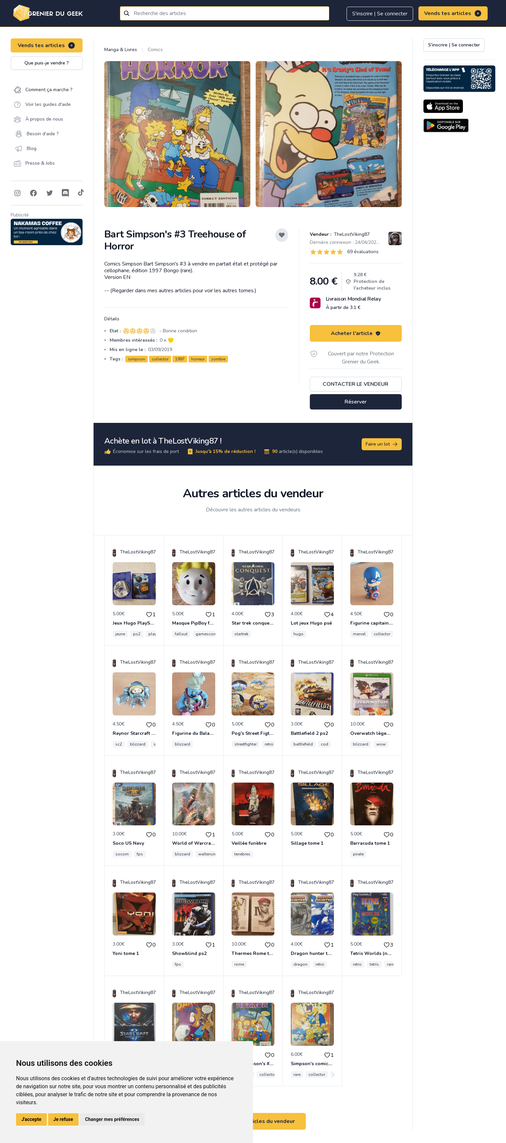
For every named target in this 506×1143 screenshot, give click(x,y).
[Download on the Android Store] (446, 125)
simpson (136, 359)
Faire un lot (382, 444)
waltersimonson (213, 854)
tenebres (242, 854)
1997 (179, 359)
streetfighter (245, 744)
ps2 (136, 634)
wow (381, 744)
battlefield (303, 744)
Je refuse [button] (63, 1119)
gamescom (206, 634)
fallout (181, 634)
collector (160, 359)
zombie (218, 359)
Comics (155, 49)
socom (122, 854)
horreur (198, 359)
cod (324, 744)
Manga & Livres (120, 49)
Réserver (356, 401)
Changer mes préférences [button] (112, 1119)
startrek (241, 634)
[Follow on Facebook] (33, 193)
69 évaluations (363, 252)
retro (269, 744)
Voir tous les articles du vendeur (253, 1121)
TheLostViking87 (351, 234)
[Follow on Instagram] (17, 193)
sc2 (118, 744)
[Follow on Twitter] (49, 193)
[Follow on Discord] (65, 193)
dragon (300, 964)
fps (140, 854)
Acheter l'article (356, 333)
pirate (358, 854)
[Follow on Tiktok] (81, 193)
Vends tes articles (453, 13)
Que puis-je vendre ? (46, 63)
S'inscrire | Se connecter (379, 13)
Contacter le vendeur (355, 384)
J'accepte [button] (31, 1119)
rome (239, 964)
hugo (298, 634)
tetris (374, 964)
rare (390, 964)
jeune (120, 634)
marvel (359, 634)
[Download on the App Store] (443, 106)
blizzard (137, 744)
